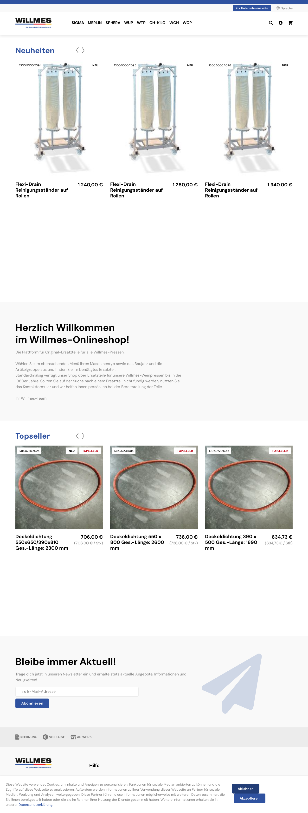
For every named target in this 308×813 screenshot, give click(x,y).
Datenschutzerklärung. (36, 804)
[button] (77, 50)
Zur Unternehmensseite (252, 8)
